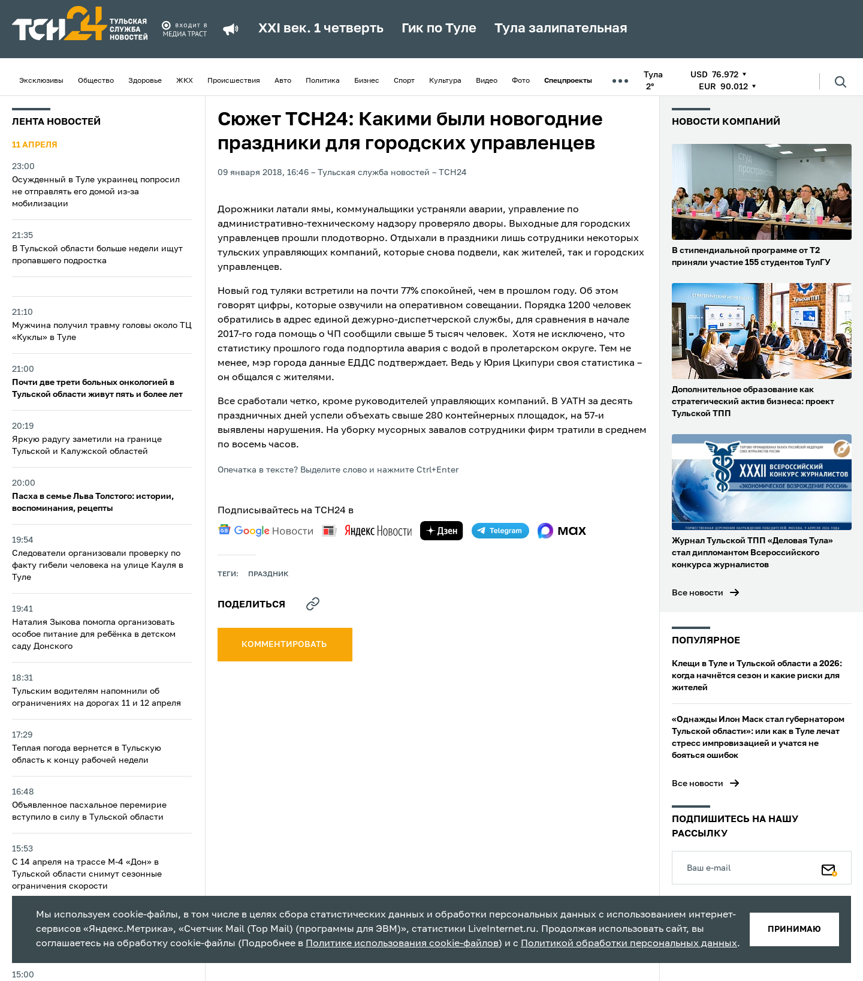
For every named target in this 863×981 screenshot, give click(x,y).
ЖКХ (184, 81)
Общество (96, 81)
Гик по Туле (439, 28)
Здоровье (145, 81)
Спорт (404, 81)
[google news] (265, 530)
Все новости (697, 593)
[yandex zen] (441, 530)
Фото (521, 81)
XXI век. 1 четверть (321, 28)
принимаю (794, 929)
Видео (486, 81)
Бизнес (366, 81)
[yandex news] (367, 530)
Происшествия (233, 81)
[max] (562, 530)
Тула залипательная (560, 28)
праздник (268, 574)
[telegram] (500, 530)
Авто (282, 81)
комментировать (285, 644)
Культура (445, 81)
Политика (323, 81)
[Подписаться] (829, 867)
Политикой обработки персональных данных (629, 944)
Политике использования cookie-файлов (402, 944)
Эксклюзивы (41, 81)
